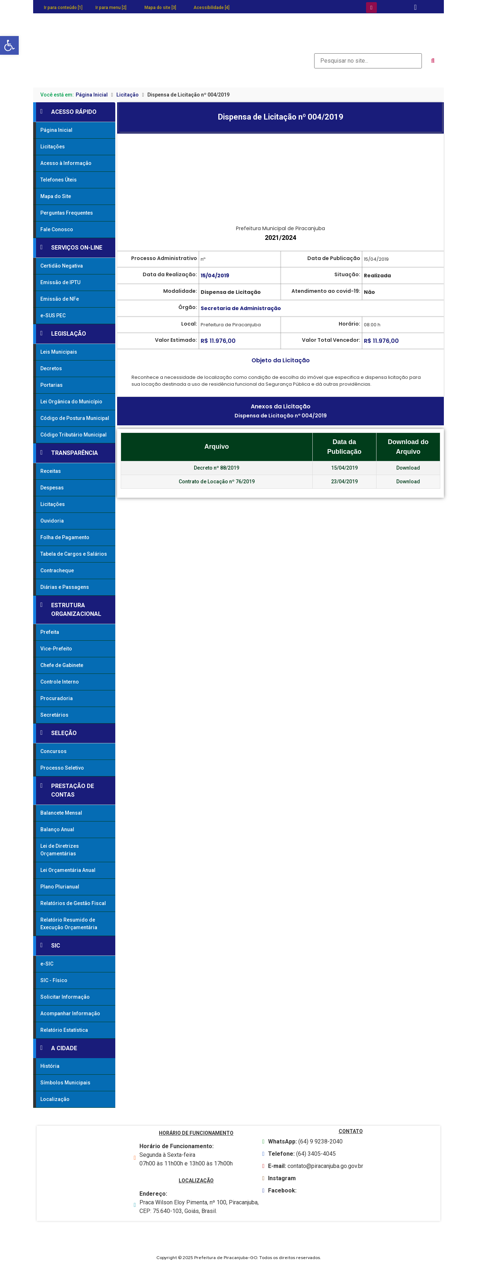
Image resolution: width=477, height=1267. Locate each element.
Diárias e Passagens (64, 587)
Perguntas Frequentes (66, 213)
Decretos (51, 368)
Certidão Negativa (61, 266)
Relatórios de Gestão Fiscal (73, 903)
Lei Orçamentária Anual (67, 870)
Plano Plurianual (59, 887)
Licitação (127, 95)
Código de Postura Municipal (74, 418)
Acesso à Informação (66, 163)
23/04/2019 (344, 481)
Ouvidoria (52, 521)
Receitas (50, 471)
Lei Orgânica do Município (71, 401)
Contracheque (57, 570)
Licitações (52, 146)
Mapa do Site (55, 196)
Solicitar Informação (65, 997)
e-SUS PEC (53, 315)
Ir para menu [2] (110, 7)
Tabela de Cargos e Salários (73, 554)
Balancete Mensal (61, 813)
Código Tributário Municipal (73, 435)
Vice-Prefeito (56, 649)
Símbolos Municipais (65, 1082)
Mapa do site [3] (160, 7)
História (49, 1066)
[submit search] (432, 61)
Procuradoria (56, 698)
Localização (55, 1099)
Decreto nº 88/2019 (216, 468)
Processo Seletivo (62, 768)
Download (408, 468)
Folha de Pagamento (64, 537)
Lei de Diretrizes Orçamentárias (59, 849)
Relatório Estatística (64, 1030)
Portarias (51, 385)
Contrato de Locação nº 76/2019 (217, 481)
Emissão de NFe (59, 299)
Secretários (54, 715)
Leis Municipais (58, 352)
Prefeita (49, 632)
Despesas (52, 488)
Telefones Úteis (58, 180)
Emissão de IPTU (60, 282)
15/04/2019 (344, 468)
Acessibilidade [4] (211, 7)
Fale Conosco (56, 229)
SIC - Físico (53, 980)
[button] (9, 45)
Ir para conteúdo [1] (63, 7)
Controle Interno (59, 682)
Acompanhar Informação (70, 1013)
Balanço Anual (57, 829)
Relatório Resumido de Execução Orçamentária (68, 923)
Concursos (53, 751)
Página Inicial (92, 95)
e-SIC (46, 964)
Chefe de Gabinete (61, 665)
